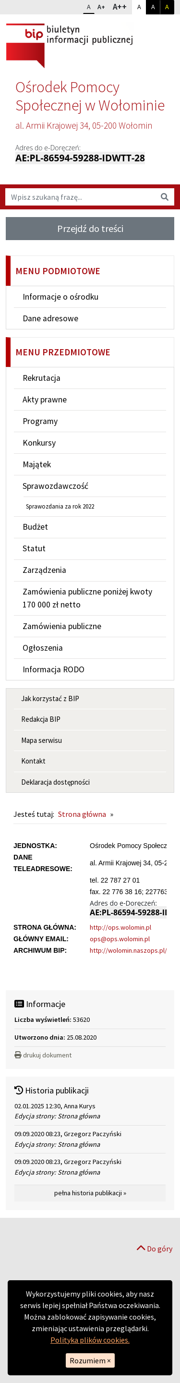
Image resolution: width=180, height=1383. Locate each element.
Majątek (37, 464)
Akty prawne (45, 399)
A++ (122, 6)
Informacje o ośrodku (60, 296)
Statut (34, 548)
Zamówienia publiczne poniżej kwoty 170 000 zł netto (87, 597)
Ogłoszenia (43, 648)
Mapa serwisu (41, 740)
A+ (103, 5)
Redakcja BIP (40, 719)
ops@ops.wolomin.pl (120, 938)
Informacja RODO (53, 669)
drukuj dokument (43, 1055)
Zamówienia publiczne (62, 626)
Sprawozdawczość (55, 486)
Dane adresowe (50, 318)
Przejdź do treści (90, 228)
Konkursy (39, 442)
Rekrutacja (41, 378)
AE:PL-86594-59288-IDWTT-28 (80, 158)
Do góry (154, 1248)
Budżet (35, 527)
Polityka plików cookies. (90, 1340)
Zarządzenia (44, 570)
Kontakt (33, 760)
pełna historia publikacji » (90, 1193)
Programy (40, 421)
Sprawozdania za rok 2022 (60, 506)
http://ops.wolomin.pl (120, 927)
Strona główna (82, 814)
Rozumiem (90, 1360)
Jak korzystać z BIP (50, 698)
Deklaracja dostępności (55, 782)
